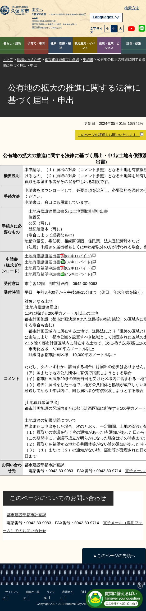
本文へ (37, 10)
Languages (106, 17)
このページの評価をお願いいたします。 (110, 135)
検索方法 (131, 8)
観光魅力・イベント (85, 45)
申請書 (88, 59)
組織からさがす (29, 59)
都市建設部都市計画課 (62, 59)
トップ (8, 59)
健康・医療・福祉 (61, 45)
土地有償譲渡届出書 (60, 256)
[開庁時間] (36, 27)
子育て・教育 (36, 43)
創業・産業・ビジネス (109, 45)
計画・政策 (133, 43)
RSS (83, 591)
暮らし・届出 (12, 43)
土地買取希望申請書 (60, 268)
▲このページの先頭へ (114, 555)
